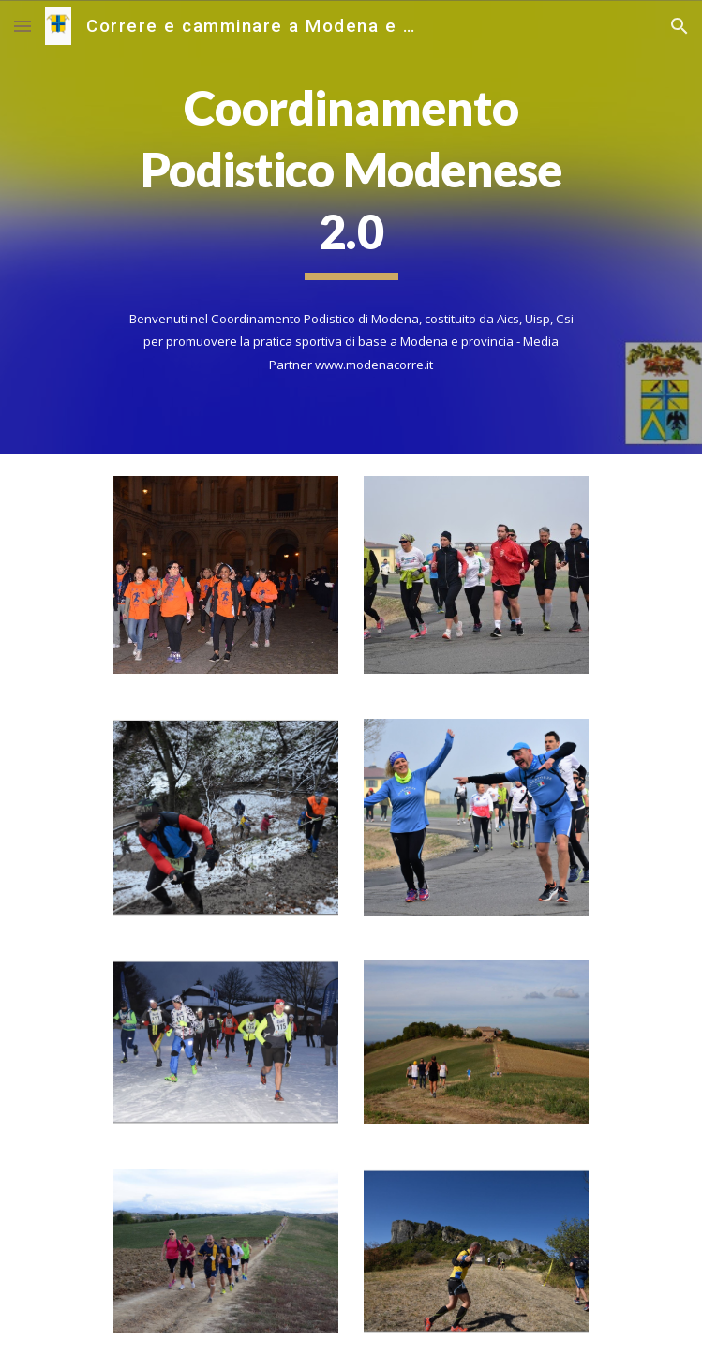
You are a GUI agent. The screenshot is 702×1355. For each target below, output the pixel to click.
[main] (351, 179)
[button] (22, 26)
